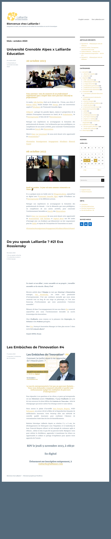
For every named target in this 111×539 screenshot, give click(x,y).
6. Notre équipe (11, 259)
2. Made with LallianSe (89, 122)
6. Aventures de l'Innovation (91, 87)
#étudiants (36, 107)
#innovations (48, 129)
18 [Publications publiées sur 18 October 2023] (88, 154)
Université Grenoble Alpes (48, 196)
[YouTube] (86, 217)
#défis (34, 223)
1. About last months (88, 73)
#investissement (55, 117)
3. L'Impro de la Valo (88, 82)
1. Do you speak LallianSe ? (90, 121)
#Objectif (29, 112)
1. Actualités (84, 71)
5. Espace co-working (89, 113)
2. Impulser (10, 356)
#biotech (72, 141)
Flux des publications (87, 200)
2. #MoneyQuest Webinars (90, 80)
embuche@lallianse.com (50, 464)
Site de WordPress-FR (87, 203)
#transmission (33, 136)
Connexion (84, 198)
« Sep (84, 164)
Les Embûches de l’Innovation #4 (37, 347)
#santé (28, 144)
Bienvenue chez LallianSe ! (24, 23)
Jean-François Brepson (61, 408)
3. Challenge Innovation (89, 110)
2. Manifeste (86, 75)
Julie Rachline (38, 102)
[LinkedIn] (81, 217)
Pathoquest (30, 411)
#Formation (30, 141)
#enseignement (41, 141)
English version (84, 19)
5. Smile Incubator (88, 100)
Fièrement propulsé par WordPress (33, 476)
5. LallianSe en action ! (14, 257)
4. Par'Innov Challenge (89, 111)
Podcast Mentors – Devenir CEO (90, 51)
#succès (38, 129)
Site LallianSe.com (98, 19)
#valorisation (67, 114)
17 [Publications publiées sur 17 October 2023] (85, 154)
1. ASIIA (85, 106)
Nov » (99, 164)
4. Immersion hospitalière (88, 104)
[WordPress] (90, 217)
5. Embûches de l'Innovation (91, 86)
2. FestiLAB (86, 108)
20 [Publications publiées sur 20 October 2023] (95, 154)
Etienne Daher (31, 104)
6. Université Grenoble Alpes (12, 64)
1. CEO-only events (88, 78)
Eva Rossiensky (41, 294)
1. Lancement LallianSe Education (92, 91)
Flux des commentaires (87, 202)
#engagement (53, 141)
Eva (67, 309)
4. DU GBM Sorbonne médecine (91, 98)
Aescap (55, 104)
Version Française (86, 185)
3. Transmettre (11, 63)
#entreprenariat (33, 117)
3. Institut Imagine (88, 97)
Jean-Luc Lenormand (39, 134)
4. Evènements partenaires (90, 84)
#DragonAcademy (59, 194)
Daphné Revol (58, 218)
